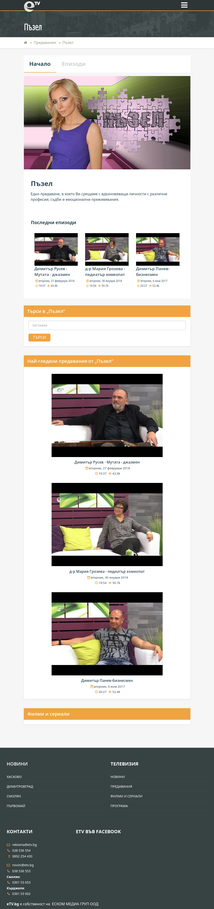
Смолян (14, 796)
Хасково (14, 777)
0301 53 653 (19, 882)
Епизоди (74, 63)
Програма (119, 806)
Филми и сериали (48, 714)
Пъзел (68, 42)
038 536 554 (19, 850)
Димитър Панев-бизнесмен (107, 680)
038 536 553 (19, 871)
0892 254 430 (19, 856)
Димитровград (20, 786)
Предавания (45, 42)
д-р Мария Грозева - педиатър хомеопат (107, 571)
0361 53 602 (19, 893)
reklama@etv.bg (22, 844)
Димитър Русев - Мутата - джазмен (107, 462)
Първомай (16, 806)
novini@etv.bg (20, 865)
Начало (40, 63)
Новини (17, 764)
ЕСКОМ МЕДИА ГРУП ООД (75, 903)
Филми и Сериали (127, 796)
